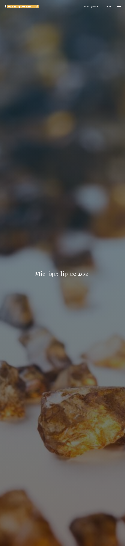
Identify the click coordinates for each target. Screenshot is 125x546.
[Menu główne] (118, 6)
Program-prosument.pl (21, 6)
